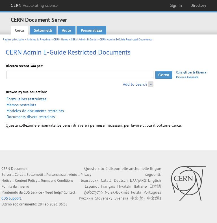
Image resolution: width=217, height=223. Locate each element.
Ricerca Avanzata (187, 77)
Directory (198, 5)
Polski (136, 192)
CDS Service (32, 192)
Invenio (23, 186)
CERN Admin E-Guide (83, 39)
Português (152, 192)
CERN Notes (60, 39)
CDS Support (11, 198)
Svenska (121, 198)
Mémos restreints (21, 104)
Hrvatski (124, 186)
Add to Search (135, 84)
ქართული (93, 192)
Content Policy (26, 180)
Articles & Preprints (38, 39)
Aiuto (66, 30)
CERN (34, 5)
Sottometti (43, 30)
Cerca (19, 30)
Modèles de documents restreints (35, 110)
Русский (86, 198)
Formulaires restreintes (26, 98)
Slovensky (103, 198)
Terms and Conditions (57, 180)
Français (108, 186)
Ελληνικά (138, 180)
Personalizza (91, 30)
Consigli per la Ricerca (191, 72)
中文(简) (138, 198)
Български (90, 180)
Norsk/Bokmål (117, 192)
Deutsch (121, 180)
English (154, 180)
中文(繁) (154, 198)
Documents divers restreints (30, 116)
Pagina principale (13, 39)
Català (106, 180)
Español (92, 186)
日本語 (155, 186)
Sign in (176, 5)
